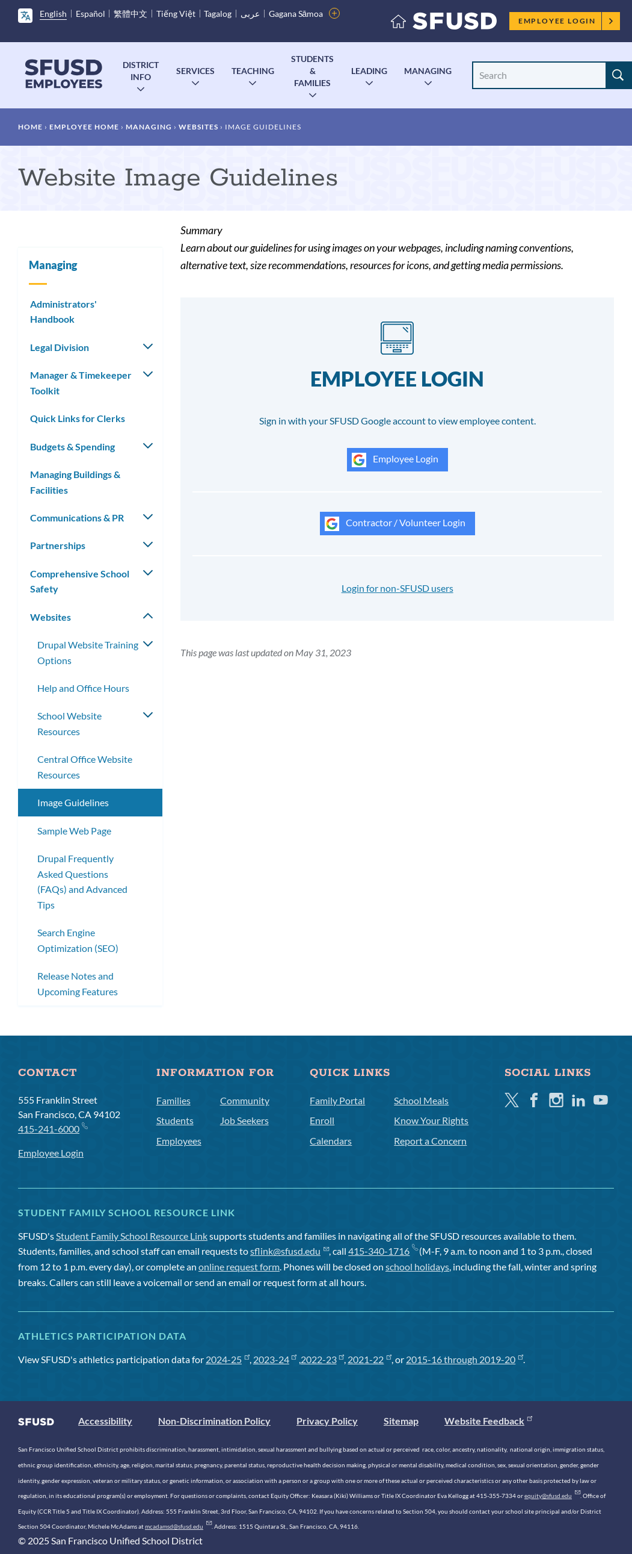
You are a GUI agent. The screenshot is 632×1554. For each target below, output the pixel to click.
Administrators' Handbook (63, 311)
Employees (178, 1140)
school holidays (417, 1266)
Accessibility (105, 1420)
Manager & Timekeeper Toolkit (81, 382)
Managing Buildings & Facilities (75, 482)
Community (244, 1100)
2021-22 (369, 1359)
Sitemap (401, 1420)
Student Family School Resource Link (131, 1236)
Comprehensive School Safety (79, 581)
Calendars (331, 1140)
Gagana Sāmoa (296, 13)
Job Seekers (244, 1120)
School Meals (421, 1100)
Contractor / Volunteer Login (395, 524)
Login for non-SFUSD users (397, 588)
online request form (239, 1266)
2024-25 (228, 1359)
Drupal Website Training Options (87, 652)
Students (175, 1120)
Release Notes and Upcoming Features (77, 983)
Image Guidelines (73, 802)
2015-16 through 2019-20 (464, 1359)
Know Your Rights (431, 1120)
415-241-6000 (52, 1128)
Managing (428, 71)
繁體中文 (130, 13)
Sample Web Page (74, 830)
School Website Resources (69, 723)
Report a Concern (430, 1140)
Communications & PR (77, 517)
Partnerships (57, 545)
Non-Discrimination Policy (214, 1420)
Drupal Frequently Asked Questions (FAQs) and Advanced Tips (82, 881)
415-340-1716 (382, 1251)
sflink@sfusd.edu (289, 1251)
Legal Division (59, 347)
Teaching (253, 71)
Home (30, 126)
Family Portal (337, 1100)
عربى (250, 13)
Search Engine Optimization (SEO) (77, 940)
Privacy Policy (327, 1420)
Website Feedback (488, 1420)
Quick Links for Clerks (77, 418)
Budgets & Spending (72, 446)
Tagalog (218, 13)
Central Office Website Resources (84, 766)
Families (173, 1100)
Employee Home (84, 126)
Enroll (322, 1120)
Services (195, 71)
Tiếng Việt (175, 13)
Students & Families (312, 71)
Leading (369, 71)
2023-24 (275, 1359)
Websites (198, 126)
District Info (141, 71)
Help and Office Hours (83, 688)
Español (90, 13)
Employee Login (566, 20)
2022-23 (323, 1359)
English (53, 13)
